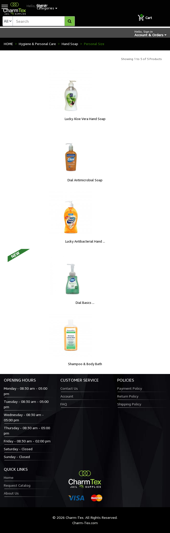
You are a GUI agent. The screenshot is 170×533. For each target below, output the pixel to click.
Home (8, 477)
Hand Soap (70, 44)
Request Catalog (17, 485)
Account (66, 396)
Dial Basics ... (85, 303)
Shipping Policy (129, 404)
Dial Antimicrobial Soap (85, 180)
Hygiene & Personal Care (37, 44)
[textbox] (44, 21)
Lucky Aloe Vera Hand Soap (85, 119)
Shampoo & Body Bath (85, 364)
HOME (8, 44)
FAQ (63, 404)
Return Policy (127, 396)
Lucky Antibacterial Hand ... (85, 241)
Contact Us (69, 388)
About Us (11, 493)
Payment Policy (129, 388)
